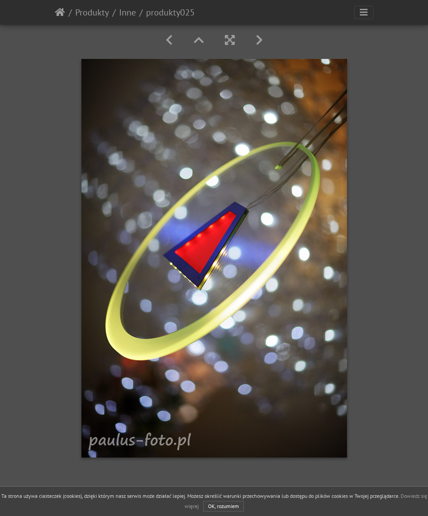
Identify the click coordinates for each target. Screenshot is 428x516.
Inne (127, 12)
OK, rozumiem (223, 506)
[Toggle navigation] (364, 12)
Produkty (92, 12)
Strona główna (60, 12)
